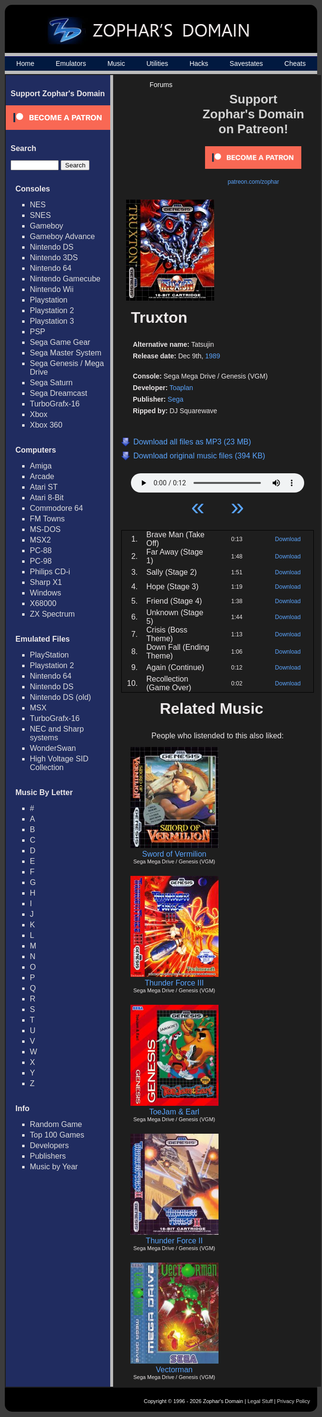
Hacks (199, 63)
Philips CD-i (50, 572)
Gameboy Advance (62, 236)
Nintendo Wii (52, 289)
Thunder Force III (174, 983)
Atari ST (44, 487)
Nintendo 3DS (54, 257)
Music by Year (54, 1167)
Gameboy (46, 226)
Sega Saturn (51, 383)
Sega (175, 399)
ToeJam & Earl (174, 1112)
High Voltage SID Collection (59, 763)
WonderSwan (53, 748)
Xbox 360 (46, 425)
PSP (37, 332)
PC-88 (41, 550)
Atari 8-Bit (47, 497)
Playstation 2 (52, 310)
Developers (49, 1145)
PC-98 (41, 561)
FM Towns (47, 519)
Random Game (56, 1124)
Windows (45, 593)
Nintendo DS (52, 247)
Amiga (41, 466)
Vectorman (174, 1370)
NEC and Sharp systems (57, 733)
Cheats (295, 63)
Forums (161, 85)
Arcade (42, 476)
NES (38, 205)
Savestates (246, 63)
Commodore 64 (56, 508)
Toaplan (181, 388)
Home (25, 63)
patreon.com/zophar (253, 181)
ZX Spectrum (52, 614)
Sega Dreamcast (58, 393)
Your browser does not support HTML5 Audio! (217, 480)
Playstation (48, 300)
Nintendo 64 (50, 268)
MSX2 (40, 540)
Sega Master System (66, 353)
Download (287, 539)
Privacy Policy (293, 1401)
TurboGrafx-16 (54, 404)
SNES (40, 215)
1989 (212, 356)
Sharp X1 (46, 582)
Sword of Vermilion (174, 854)
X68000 (43, 603)
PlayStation (49, 655)
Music (116, 63)
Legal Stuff (259, 1401)
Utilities (157, 63)
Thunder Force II (174, 1241)
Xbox (38, 414)
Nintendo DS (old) (60, 697)
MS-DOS (45, 529)
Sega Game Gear (60, 342)
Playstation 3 (52, 321)
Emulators (71, 63)
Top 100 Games (57, 1135)
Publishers (48, 1156)
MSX (38, 708)
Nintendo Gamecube (65, 279)
